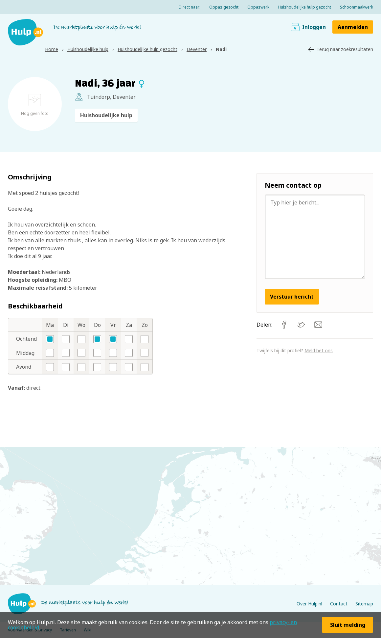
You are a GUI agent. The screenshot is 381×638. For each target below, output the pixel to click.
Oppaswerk (258, 7)
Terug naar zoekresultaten (345, 49)
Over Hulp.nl (309, 603)
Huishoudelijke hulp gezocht (304, 7)
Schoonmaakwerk (356, 7)
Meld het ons (318, 350)
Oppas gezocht (223, 7)
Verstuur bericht (292, 296)
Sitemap (364, 603)
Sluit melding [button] (347, 624)
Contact (338, 603)
